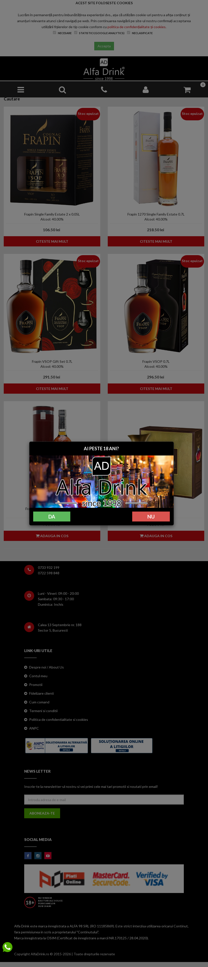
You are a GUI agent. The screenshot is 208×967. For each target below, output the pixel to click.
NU (151, 517)
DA (51, 517)
